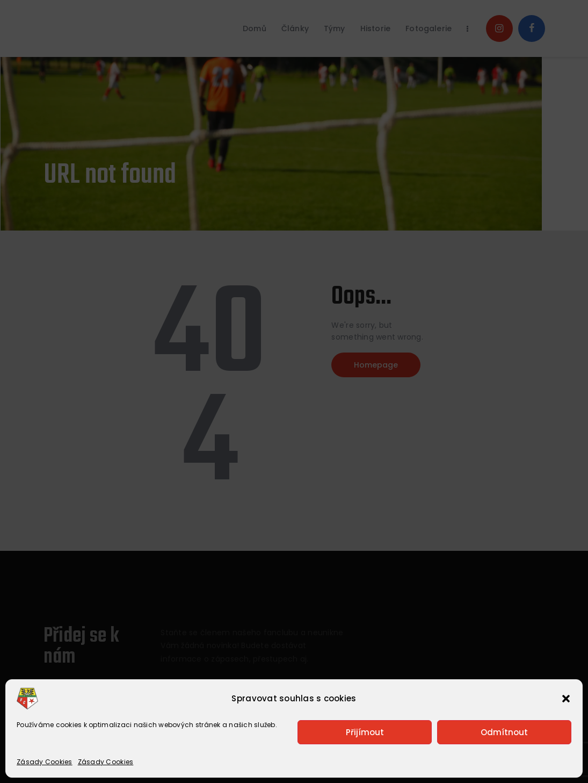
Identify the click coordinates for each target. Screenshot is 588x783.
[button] (566, 698)
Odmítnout (504, 732)
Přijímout (365, 732)
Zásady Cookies (44, 761)
